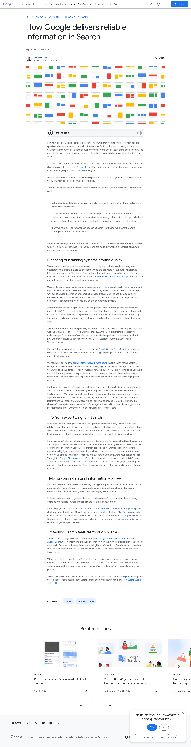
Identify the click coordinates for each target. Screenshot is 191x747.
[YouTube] (43, 723)
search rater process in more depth (90, 363)
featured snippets (121, 538)
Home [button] (44, 4)
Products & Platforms (47, 17)
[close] (183, 713)
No (164, 728)
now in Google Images (127, 508)
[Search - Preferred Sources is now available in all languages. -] (61, 668)
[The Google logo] (16, 737)
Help (129, 737)
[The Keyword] (28, 17)
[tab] (81, 705)
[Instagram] (28, 723)
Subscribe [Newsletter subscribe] (179, 4)
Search (85, 17)
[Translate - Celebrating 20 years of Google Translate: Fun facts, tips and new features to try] (130, 668)
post (127, 576)
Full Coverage (123, 515)
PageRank (81, 167)
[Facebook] (50, 723)
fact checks (89, 508)
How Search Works (132, 580)
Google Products (74, 737)
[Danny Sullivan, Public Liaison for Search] (81, 59)
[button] (159, 58)
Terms (41, 737)
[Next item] (178, 666)
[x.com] (36, 723)
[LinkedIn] (58, 723)
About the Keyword (96, 737)
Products (70, 17)
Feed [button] (116, 4)
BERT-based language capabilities (118, 276)
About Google (54, 737)
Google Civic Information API (74, 458)
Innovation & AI (58, 4)
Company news (103, 4)
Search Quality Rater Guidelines (114, 349)
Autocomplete (54, 542)
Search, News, (105, 508)
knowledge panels (103, 538)
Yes (152, 728)
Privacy (30, 737)
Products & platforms (81, 4)
